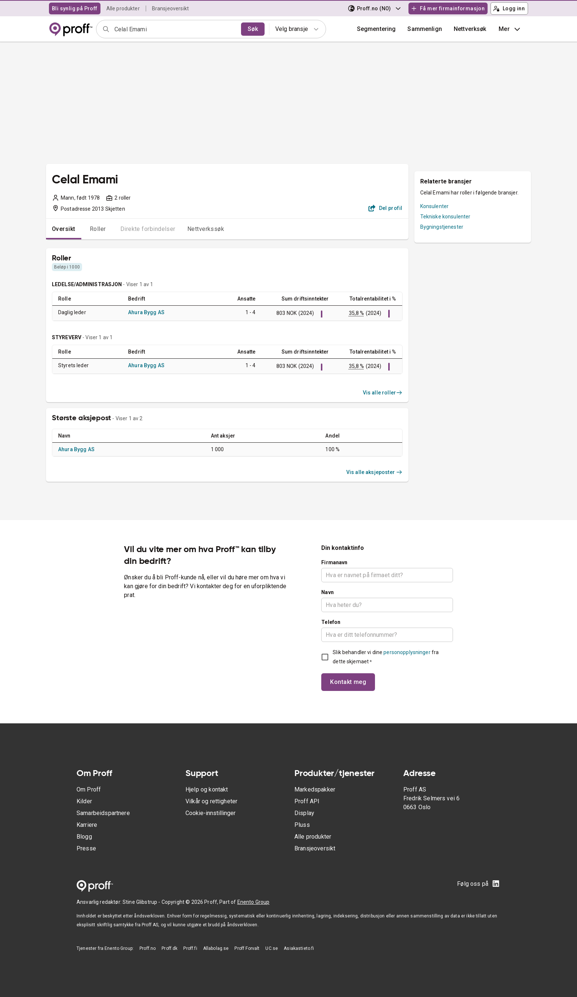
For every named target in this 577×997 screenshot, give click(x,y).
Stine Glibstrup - (142, 902)
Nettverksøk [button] (470, 28)
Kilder (84, 801)
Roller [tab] (98, 228)
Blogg (84, 836)
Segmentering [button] (376, 28)
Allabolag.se (216, 948)
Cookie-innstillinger (210, 813)
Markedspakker (314, 789)
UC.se (271, 948)
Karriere (87, 824)
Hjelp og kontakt (206, 789)
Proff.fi (190, 948)
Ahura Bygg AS (146, 312)
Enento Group (253, 902)
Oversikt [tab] (63, 228)
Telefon (330, 622)
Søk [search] (253, 28)
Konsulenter (434, 206)
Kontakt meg (348, 681)
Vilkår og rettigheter (211, 801)
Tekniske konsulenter (445, 217)
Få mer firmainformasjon (448, 8)
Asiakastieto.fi (299, 948)
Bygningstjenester (442, 227)
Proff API (306, 801)
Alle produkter (123, 8)
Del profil (385, 208)
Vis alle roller (383, 393)
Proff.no (147, 948)
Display (304, 813)
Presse (86, 848)
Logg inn (509, 8)
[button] (424, 29)
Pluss (302, 824)
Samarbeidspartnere (103, 813)
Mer (510, 29)
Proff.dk (169, 948)
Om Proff (89, 789)
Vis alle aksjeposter (374, 472)
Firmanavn (334, 562)
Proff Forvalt (246, 948)
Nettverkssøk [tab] (205, 228)
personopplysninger (406, 652)
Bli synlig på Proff (75, 8)
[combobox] (175, 29)
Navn (327, 592)
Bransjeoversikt (170, 8)
